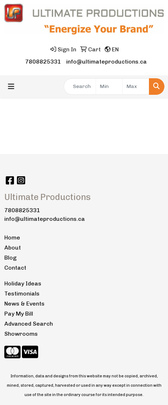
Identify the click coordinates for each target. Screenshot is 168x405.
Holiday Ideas (22, 283)
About (12, 247)
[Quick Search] (80, 86)
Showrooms (21, 333)
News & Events (24, 303)
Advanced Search (28, 323)
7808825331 (43, 61)
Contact (15, 267)
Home (12, 237)
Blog (10, 257)
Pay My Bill (18, 313)
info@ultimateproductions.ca (106, 61)
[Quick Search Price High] (135, 86)
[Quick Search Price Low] (109, 86)
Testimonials (22, 293)
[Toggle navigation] (11, 87)
